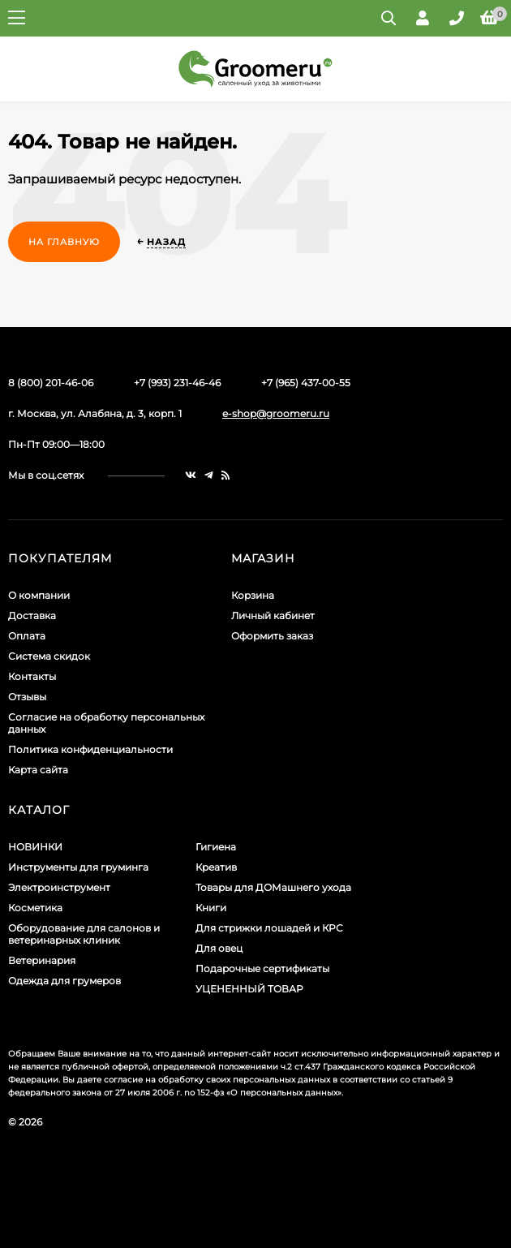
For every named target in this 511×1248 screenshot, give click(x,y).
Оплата (26, 636)
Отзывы (27, 697)
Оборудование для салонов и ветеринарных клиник (84, 934)
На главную (64, 241)
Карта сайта (38, 770)
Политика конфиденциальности (90, 749)
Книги (210, 908)
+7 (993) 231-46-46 (177, 383)
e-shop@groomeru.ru (275, 413)
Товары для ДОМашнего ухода (273, 887)
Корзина (252, 595)
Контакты (32, 676)
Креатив (216, 867)
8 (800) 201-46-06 (50, 383)
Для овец (219, 948)
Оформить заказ (272, 636)
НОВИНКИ (35, 847)
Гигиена (215, 847)
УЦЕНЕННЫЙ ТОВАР (249, 989)
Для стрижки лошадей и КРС (269, 928)
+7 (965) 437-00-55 (305, 383)
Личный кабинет (273, 615)
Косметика (35, 908)
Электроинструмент (59, 887)
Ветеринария (41, 960)
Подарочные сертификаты (262, 968)
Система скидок (49, 656)
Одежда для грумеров (64, 981)
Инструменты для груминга (78, 867)
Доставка (32, 615)
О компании (39, 595)
